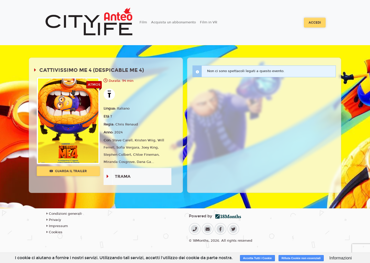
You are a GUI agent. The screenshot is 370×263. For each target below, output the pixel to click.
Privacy (54, 220)
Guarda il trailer (68, 171)
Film (143, 22)
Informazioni (340, 258)
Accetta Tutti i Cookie (257, 258)
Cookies (54, 232)
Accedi (315, 22)
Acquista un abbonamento (173, 22)
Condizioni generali (64, 214)
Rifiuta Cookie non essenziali (301, 258)
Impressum (57, 226)
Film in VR (208, 22)
